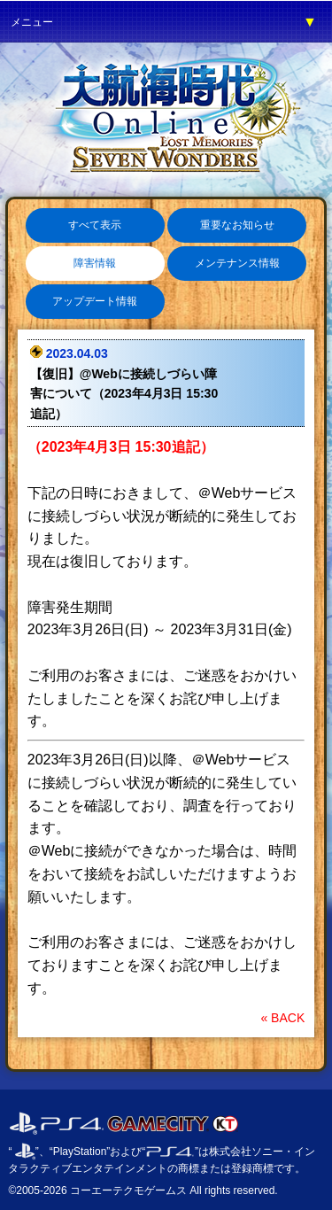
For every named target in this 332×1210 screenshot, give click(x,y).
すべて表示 (94, 225)
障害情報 (94, 263)
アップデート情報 (94, 301)
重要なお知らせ (237, 225)
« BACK (282, 1018)
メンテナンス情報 (237, 263)
